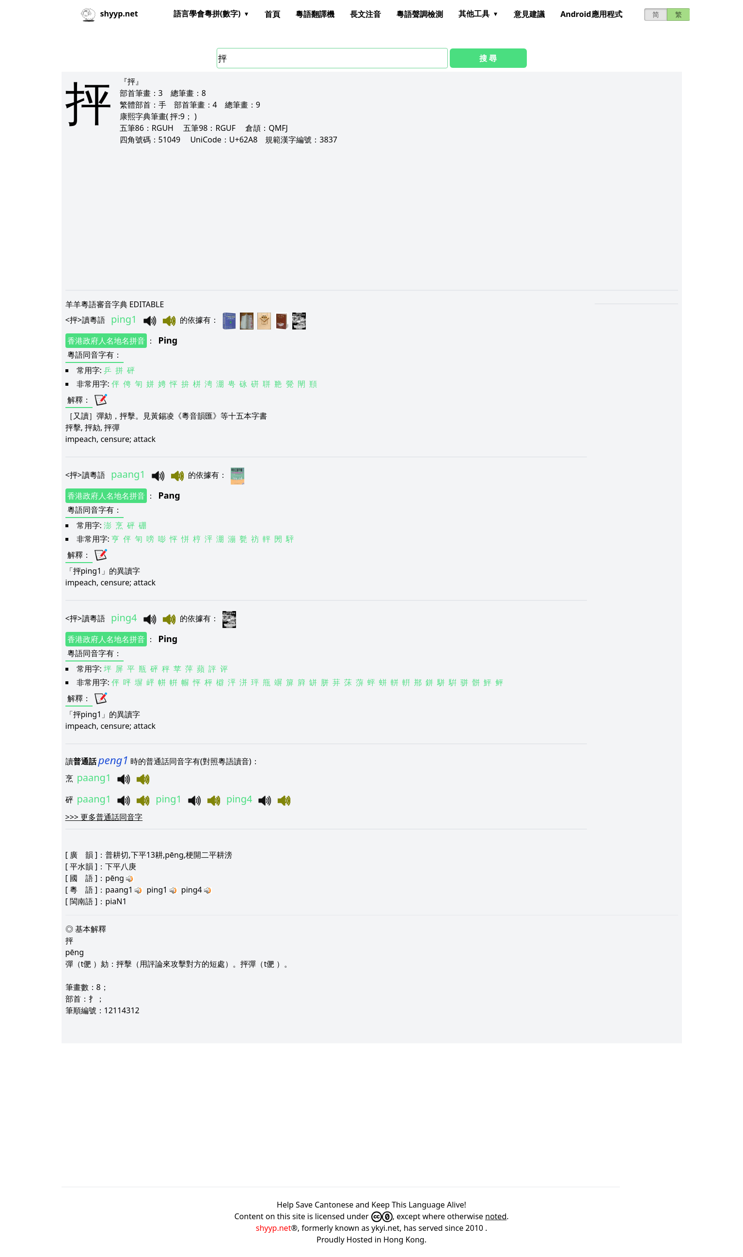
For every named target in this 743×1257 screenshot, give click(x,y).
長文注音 (365, 14)
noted (495, 1216)
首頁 (272, 14)
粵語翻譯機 (315, 14)
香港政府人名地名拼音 (106, 340)
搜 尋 (488, 58)
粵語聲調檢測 (419, 14)
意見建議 (529, 14)
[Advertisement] (356, 217)
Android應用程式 (591, 14)
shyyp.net (273, 1228)
